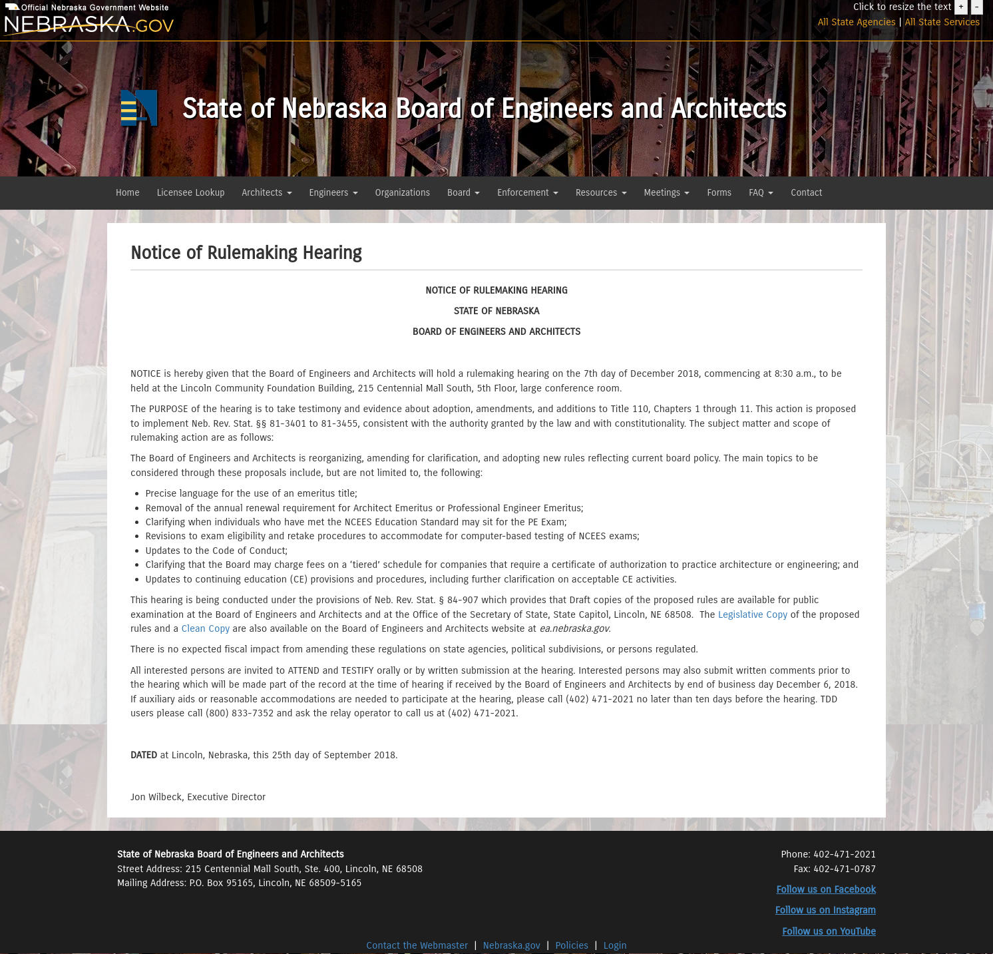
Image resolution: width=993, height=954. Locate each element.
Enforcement (527, 192)
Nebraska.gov (511, 945)
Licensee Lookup (191, 192)
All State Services (942, 22)
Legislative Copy (752, 614)
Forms (719, 192)
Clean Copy (206, 628)
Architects (267, 192)
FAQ (761, 192)
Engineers (333, 192)
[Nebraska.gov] (165, 26)
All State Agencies (857, 22)
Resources (601, 192)
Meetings (667, 192)
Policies (572, 945)
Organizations (403, 192)
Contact (806, 192)
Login (615, 945)
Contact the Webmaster (418, 945)
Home (128, 192)
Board (463, 192)
